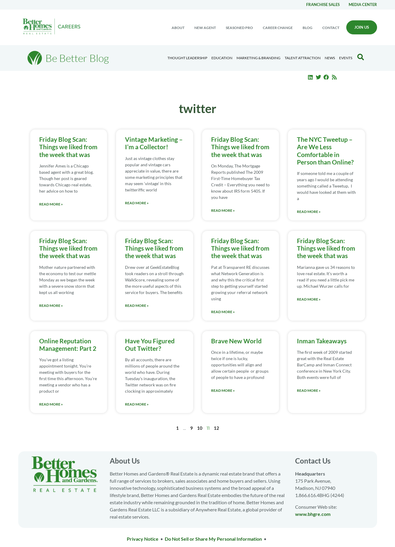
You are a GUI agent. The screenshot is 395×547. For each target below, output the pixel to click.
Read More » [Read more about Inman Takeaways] (309, 390)
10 (199, 428)
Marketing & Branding (258, 58)
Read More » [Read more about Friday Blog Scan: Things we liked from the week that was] (51, 204)
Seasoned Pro (239, 27)
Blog (307, 27)
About (178, 27)
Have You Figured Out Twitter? (150, 344)
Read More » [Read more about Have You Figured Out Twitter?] (137, 404)
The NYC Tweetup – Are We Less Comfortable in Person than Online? (325, 150)
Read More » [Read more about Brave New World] (223, 390)
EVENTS (345, 58)
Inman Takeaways (322, 341)
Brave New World (236, 341)
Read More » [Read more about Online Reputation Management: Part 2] (51, 404)
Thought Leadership (187, 58)
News (330, 58)
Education (221, 58)
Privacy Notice (142, 539)
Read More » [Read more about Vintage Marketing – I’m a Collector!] (137, 203)
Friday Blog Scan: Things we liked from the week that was (68, 146)
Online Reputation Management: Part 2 (67, 344)
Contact (330, 27)
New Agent (205, 27)
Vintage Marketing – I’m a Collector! (154, 142)
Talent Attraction (303, 58)
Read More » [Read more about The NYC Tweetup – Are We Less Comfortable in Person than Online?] (309, 211)
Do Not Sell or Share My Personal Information (213, 539)
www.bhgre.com (312, 514)
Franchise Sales (323, 4)
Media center (363, 4)
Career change (278, 27)
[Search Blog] (360, 57)
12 (216, 428)
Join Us (361, 27)
